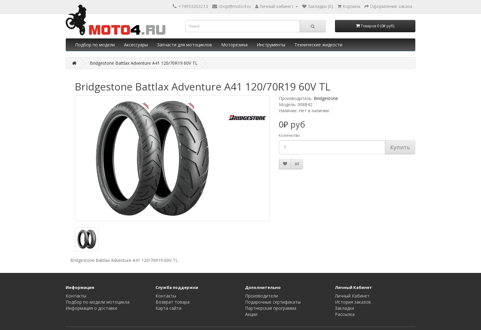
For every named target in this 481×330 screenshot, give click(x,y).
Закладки (344, 308)
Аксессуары (136, 45)
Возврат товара (173, 302)
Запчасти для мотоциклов (184, 45)
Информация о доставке (91, 308)
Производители (261, 296)
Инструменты (271, 45)
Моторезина (234, 45)
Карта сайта (168, 308)
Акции (251, 314)
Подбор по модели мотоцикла (97, 302)
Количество (289, 135)
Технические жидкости (318, 45)
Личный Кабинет (352, 296)
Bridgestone (326, 98)
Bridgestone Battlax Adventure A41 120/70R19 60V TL (144, 63)
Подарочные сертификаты (273, 302)
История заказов (353, 302)
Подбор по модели (95, 45)
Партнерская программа (270, 308)
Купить (400, 147)
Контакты (76, 296)
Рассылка (345, 314)
